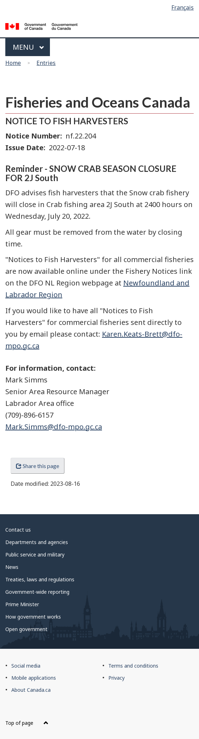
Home (13, 63)
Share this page (37, 465)
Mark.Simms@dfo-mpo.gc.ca (53, 426)
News (11, 567)
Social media (25, 665)
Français (182, 7)
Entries (46, 63)
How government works (33, 616)
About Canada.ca (31, 689)
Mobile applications (33, 677)
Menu (28, 47)
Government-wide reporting (37, 591)
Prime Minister (22, 604)
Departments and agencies (36, 542)
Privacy (116, 677)
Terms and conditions (133, 665)
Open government (26, 629)
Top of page (27, 722)
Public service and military (34, 554)
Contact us (18, 529)
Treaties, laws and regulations (39, 579)
